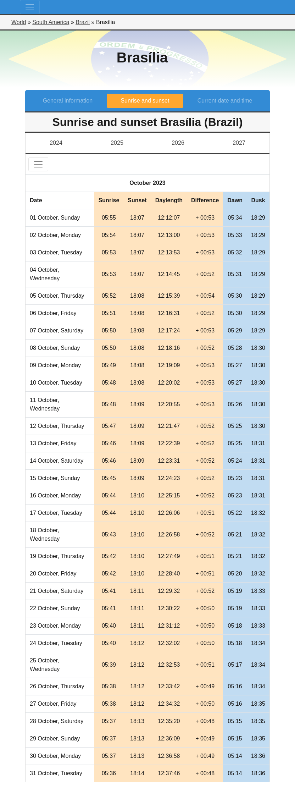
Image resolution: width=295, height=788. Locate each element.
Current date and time (224, 101)
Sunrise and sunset (145, 101)
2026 (178, 143)
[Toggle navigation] (30, 7)
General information (68, 101)
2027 (239, 143)
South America (50, 22)
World (18, 22)
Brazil (83, 22)
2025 (117, 143)
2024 (56, 143)
